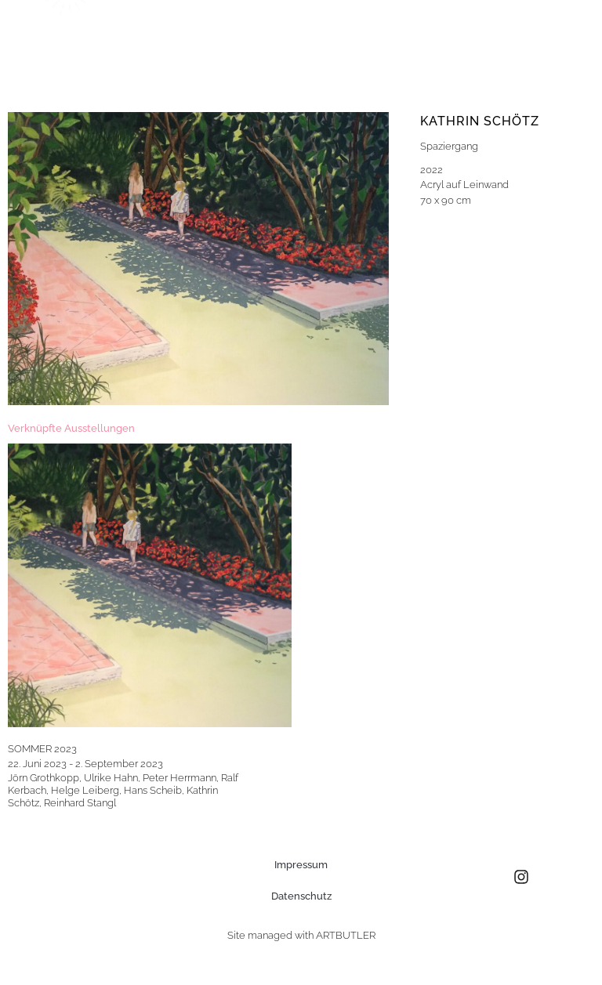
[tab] (71, 428)
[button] (538, 41)
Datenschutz (301, 896)
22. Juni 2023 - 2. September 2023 (85, 764)
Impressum (301, 865)
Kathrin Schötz (479, 121)
